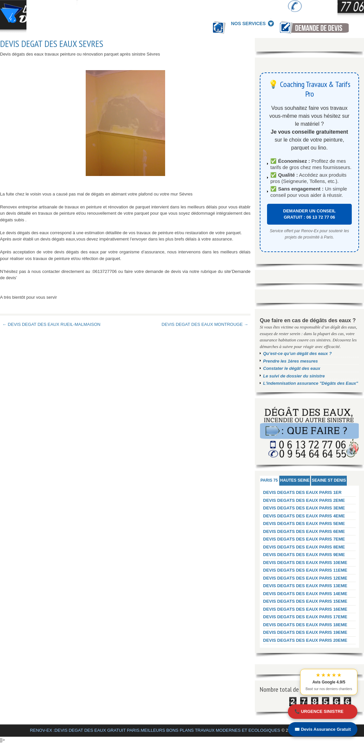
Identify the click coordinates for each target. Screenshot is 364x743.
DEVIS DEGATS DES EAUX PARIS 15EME (305, 601)
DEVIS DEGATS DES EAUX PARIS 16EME (305, 609)
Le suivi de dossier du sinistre (294, 375)
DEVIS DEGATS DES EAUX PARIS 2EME (304, 500)
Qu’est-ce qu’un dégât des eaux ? (297, 353)
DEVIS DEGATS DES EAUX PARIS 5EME (304, 523)
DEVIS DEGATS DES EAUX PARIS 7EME (304, 539)
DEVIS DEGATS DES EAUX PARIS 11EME (305, 570)
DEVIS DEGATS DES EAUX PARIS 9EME (304, 554)
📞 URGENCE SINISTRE (319, 711)
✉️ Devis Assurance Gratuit (323, 729)
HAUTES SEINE (294, 480)
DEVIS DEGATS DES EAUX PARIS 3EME (304, 507)
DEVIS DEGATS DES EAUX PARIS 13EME (305, 585)
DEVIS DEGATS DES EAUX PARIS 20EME (305, 640)
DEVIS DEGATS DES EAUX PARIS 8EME (304, 547)
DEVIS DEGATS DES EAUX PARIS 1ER (302, 492)
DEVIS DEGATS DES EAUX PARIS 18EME (305, 624)
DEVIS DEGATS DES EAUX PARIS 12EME (305, 578)
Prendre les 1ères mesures (290, 361)
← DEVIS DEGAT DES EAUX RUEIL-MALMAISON (51, 324)
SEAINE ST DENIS (329, 480)
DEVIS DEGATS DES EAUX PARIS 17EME (305, 616)
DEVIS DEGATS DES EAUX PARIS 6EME (304, 531)
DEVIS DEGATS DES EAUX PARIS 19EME (305, 632)
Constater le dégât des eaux (291, 368)
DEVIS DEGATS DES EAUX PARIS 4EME (304, 515)
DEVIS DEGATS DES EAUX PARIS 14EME (305, 593)
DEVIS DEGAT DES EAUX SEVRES (51, 43)
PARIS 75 (269, 480)
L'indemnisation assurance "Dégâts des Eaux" (310, 383)
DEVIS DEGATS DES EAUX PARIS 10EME (305, 562)
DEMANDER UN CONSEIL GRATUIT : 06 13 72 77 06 (309, 214)
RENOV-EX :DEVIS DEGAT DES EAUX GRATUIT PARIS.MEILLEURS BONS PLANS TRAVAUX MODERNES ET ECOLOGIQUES (155, 730)
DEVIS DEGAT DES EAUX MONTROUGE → (204, 324)
